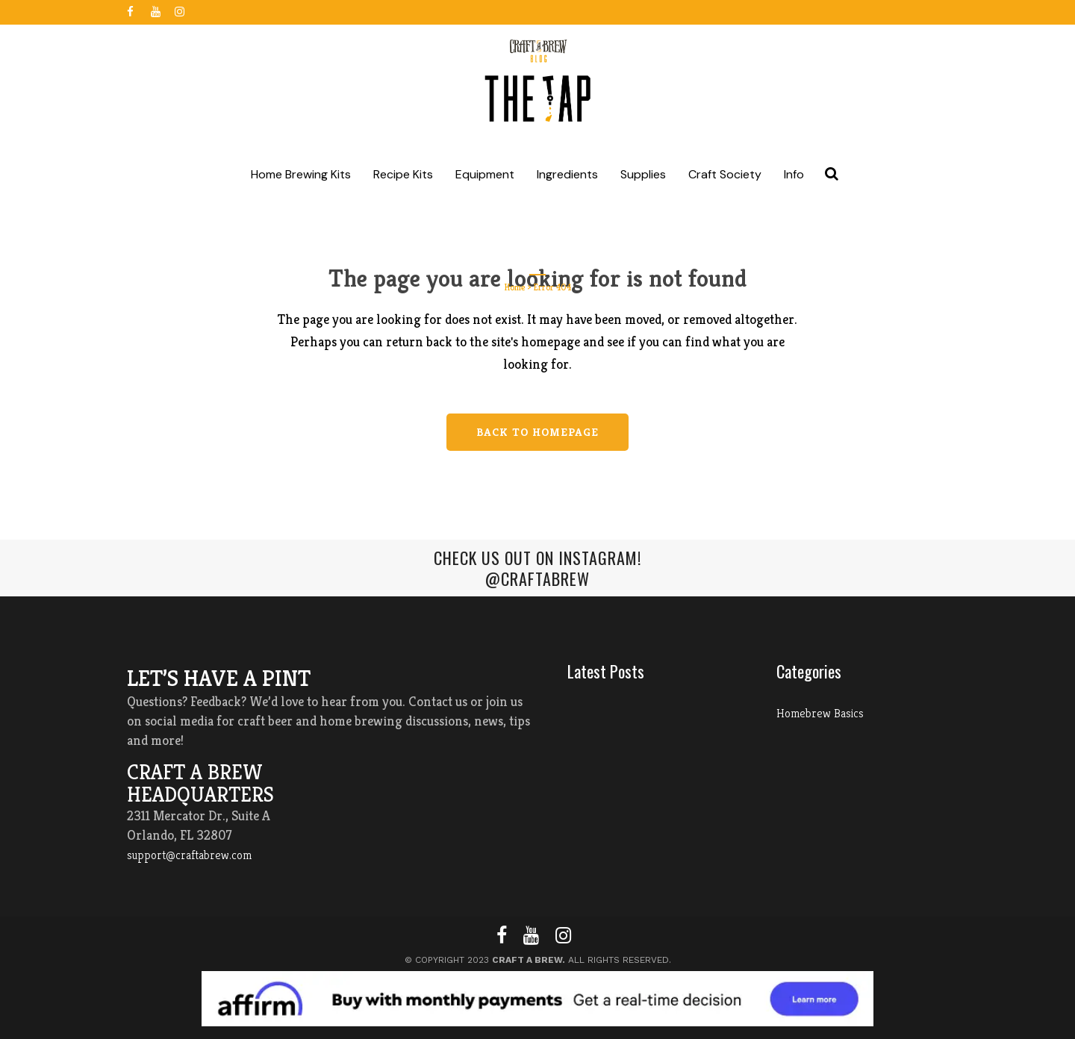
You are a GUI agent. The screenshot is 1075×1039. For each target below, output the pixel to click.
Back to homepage (537, 432)
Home (515, 287)
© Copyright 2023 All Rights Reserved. (538, 960)
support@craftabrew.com (189, 855)
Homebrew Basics (820, 713)
